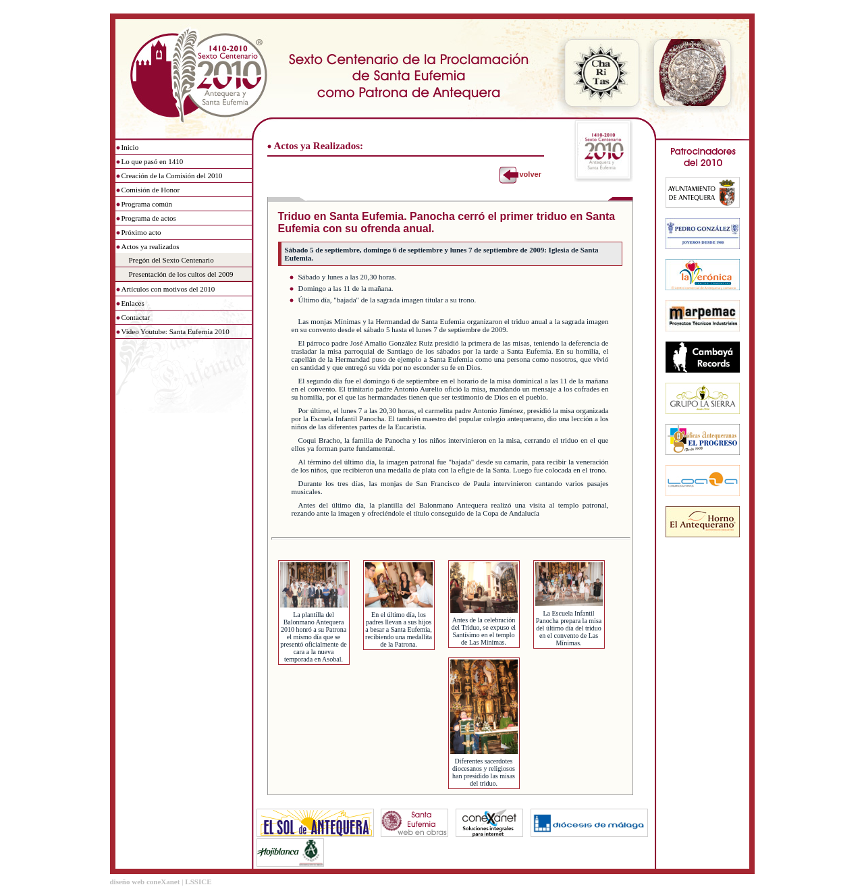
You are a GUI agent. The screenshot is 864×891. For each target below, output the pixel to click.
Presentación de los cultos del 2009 (181, 274)
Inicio (130, 147)
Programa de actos (149, 218)
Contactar (136, 317)
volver (530, 174)
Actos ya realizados (151, 246)
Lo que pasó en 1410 (153, 161)
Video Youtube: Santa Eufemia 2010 (176, 331)
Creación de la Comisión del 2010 (172, 175)
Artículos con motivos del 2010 (168, 289)
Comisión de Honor (151, 190)
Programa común (147, 204)
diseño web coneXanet (145, 882)
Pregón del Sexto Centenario (171, 260)
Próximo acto (141, 232)
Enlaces (133, 303)
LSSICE (198, 882)
